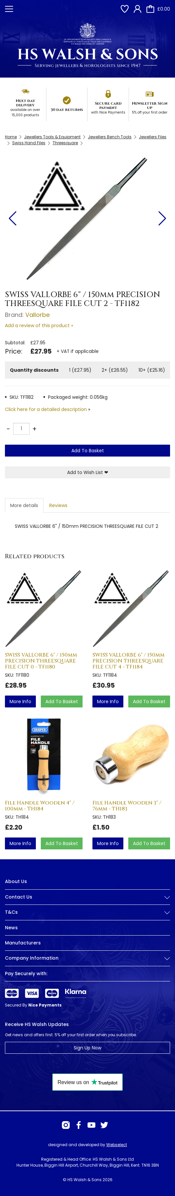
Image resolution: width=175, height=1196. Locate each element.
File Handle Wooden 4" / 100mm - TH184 (40, 805)
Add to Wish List (87, 472)
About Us (16, 881)
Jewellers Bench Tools (110, 137)
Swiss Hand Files (28, 143)
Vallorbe (37, 315)
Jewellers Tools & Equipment (52, 137)
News (11, 927)
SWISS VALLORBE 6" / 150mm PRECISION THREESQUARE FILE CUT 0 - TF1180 (41, 660)
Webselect (116, 1144)
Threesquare (65, 143)
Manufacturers (23, 943)
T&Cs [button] (87, 912)
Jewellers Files (152, 137)
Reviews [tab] (58, 505)
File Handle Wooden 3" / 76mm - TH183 (127, 805)
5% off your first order (149, 112)
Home (11, 137)
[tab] (87, 902)
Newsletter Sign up (149, 105)
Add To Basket (87, 450)
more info (20, 701)
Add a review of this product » (39, 325)
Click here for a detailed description (46, 409)
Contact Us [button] (87, 897)
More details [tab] (24, 505)
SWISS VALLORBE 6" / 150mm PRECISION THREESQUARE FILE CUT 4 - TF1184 (128, 660)
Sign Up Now (87, 1047)
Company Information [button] (87, 958)
